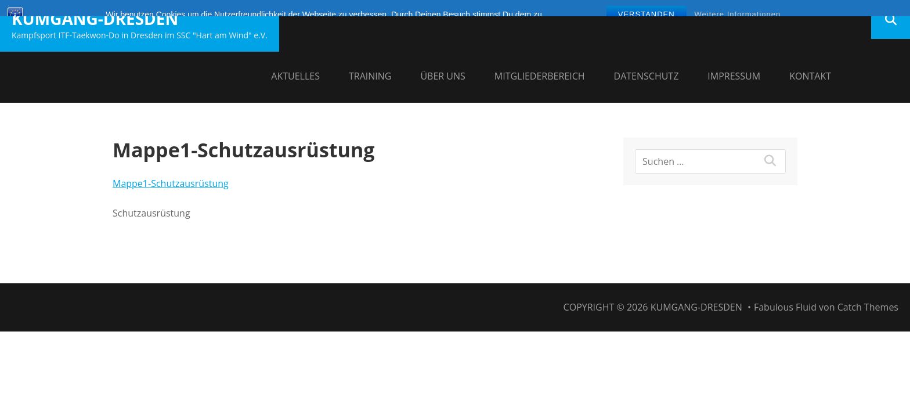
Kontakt (810, 76)
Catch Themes (867, 307)
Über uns (442, 76)
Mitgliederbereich (539, 76)
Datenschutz (646, 76)
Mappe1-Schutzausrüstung (171, 183)
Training (370, 76)
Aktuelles (295, 76)
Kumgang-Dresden (95, 19)
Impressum (733, 76)
